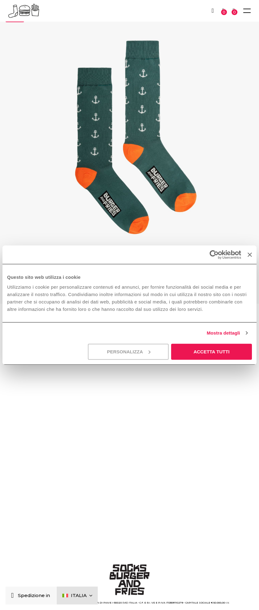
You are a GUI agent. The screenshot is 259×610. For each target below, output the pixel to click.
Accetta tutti (212, 351)
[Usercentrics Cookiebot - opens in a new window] (214, 254)
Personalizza (128, 351)
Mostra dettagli (223, 333)
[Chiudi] (13, 595)
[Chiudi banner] (250, 255)
